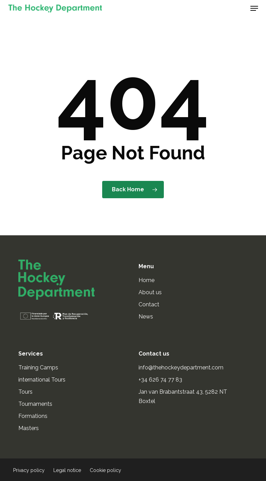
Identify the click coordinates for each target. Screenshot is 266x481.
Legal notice (67, 470)
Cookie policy (105, 470)
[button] (254, 8)
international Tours (41, 379)
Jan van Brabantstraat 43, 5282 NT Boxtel (183, 396)
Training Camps (38, 367)
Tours (25, 391)
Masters (28, 428)
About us (150, 292)
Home (146, 280)
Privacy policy (29, 470)
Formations (32, 416)
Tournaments (35, 404)
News (146, 316)
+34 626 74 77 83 (161, 379)
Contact (149, 304)
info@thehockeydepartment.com (182, 367)
